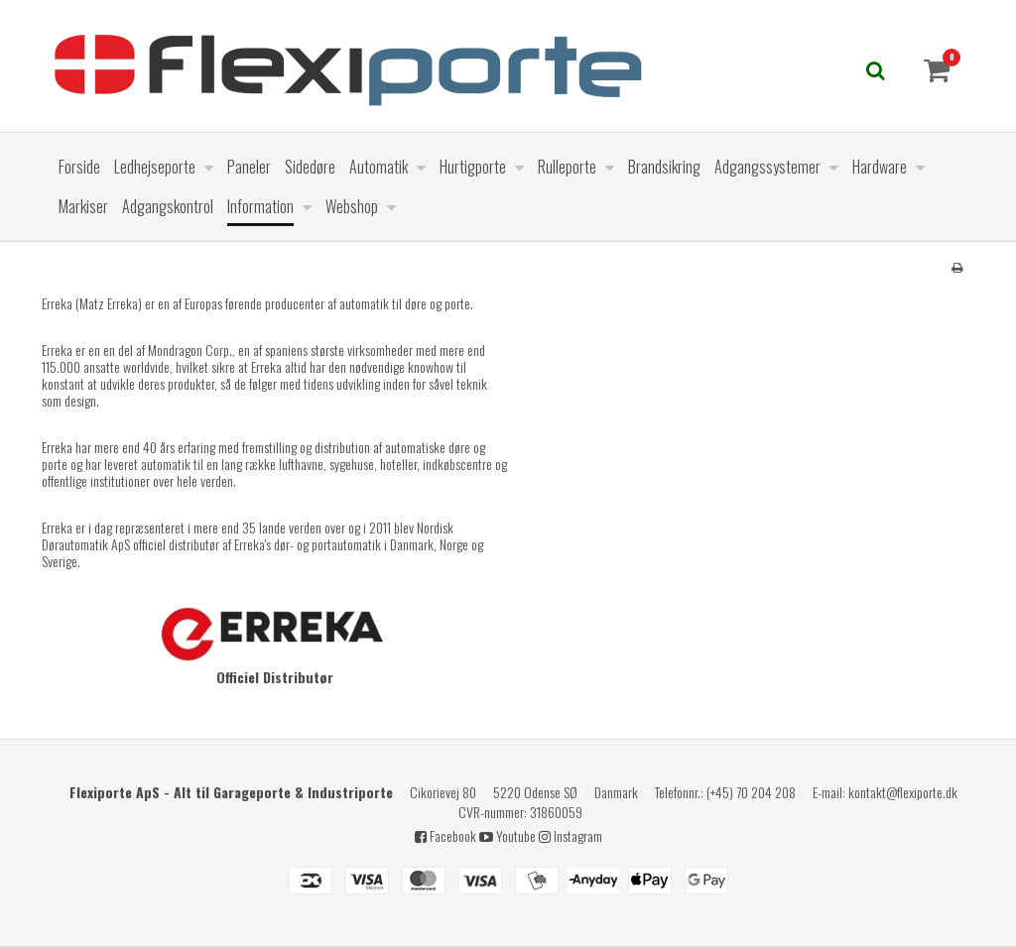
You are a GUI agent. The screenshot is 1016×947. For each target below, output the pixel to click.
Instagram (570, 835)
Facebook (445, 835)
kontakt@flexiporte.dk (902, 791)
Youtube (507, 835)
